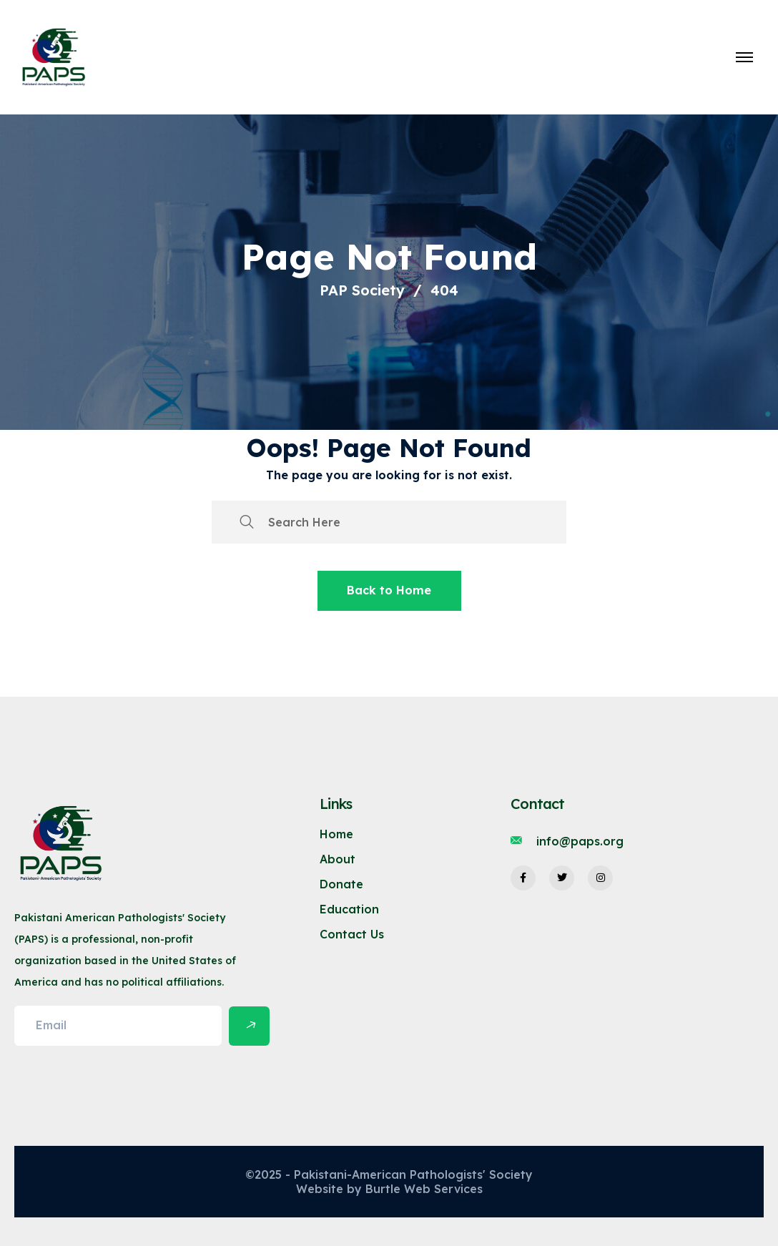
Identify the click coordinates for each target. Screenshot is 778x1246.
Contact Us (352, 934)
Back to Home (389, 590)
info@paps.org (580, 841)
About (337, 859)
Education (349, 909)
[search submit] (246, 522)
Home (336, 834)
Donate (341, 884)
